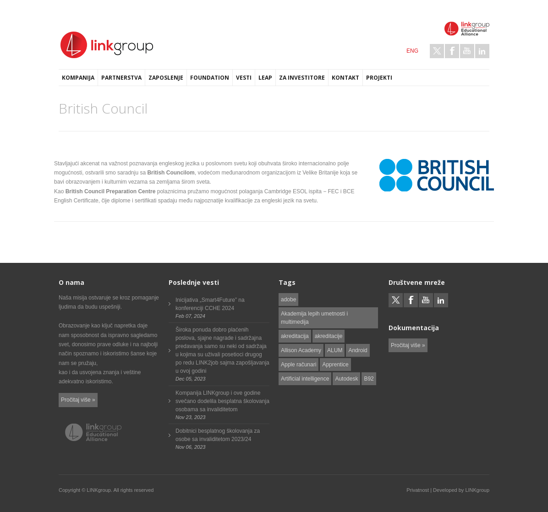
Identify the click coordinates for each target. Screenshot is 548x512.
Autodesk (346, 379)
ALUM (334, 350)
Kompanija (78, 78)
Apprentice (335, 364)
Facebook (452, 51)
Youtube (467, 51)
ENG (412, 51)
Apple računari (298, 364)
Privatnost (417, 490)
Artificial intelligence (305, 379)
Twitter (437, 51)
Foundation (209, 78)
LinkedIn (482, 51)
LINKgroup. (99, 490)
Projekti (379, 78)
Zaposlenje (165, 78)
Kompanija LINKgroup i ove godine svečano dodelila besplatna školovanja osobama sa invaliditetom (222, 401)
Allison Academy (301, 350)
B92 (368, 379)
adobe (288, 299)
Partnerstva (121, 78)
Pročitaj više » (78, 400)
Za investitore (302, 78)
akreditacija (295, 336)
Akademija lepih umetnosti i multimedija (314, 317)
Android (357, 350)
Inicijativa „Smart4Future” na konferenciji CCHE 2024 (210, 304)
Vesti (244, 78)
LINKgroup (477, 490)
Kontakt (345, 78)
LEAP (265, 78)
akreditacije (329, 336)
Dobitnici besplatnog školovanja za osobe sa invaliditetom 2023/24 (217, 435)
